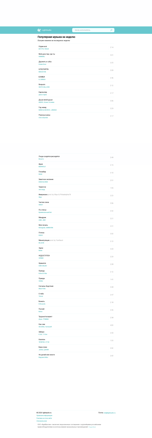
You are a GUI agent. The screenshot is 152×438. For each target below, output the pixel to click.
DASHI (41, 235)
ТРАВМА (46, 319)
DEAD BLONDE (44, 182)
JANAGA (56, 110)
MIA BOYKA (43, 72)
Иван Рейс (43, 288)
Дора (41, 319)
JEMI (45, 220)
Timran (41, 296)
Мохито (42, 159)
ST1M (49, 342)
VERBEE (42, 258)
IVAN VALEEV (44, 266)
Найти (111, 30)
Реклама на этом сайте (46, 418)
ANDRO (41, 102)
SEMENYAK (51, 228)
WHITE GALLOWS (45, 87)
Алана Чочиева (51, 102)
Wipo (40, 197)
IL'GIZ (41, 334)
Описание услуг (43, 421)
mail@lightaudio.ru (108, 413)
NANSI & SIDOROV (45, 110)
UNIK (40, 220)
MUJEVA (42, 243)
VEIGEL (41, 281)
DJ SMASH (43, 79)
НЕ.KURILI (42, 327)
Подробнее (92, 427)
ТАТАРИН (42, 342)
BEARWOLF (43, 166)
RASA (41, 174)
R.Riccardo (42, 304)
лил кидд (42, 189)
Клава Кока (43, 64)
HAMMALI (42, 56)
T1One (46, 334)
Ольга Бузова (44, 117)
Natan (41, 250)
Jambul (41, 350)
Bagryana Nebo (44, 357)
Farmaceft (50, 327)
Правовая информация (46, 415)
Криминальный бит (46, 212)
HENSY (41, 205)
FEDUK (48, 49)
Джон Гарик (43, 94)
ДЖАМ (47, 350)
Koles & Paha (44, 273)
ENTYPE (42, 49)
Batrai (41, 311)
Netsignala (43, 228)
